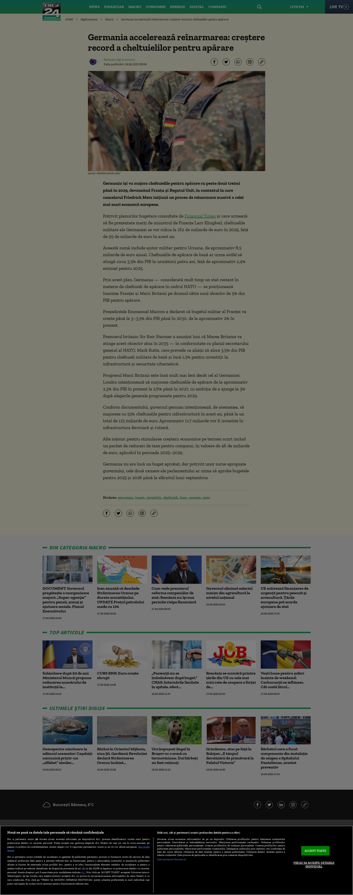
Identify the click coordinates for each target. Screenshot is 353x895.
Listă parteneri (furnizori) (171, 859)
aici (83, 872)
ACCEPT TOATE (315, 850)
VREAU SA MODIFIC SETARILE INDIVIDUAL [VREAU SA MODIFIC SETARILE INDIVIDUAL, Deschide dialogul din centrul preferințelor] (313, 864)
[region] (176, 860)
